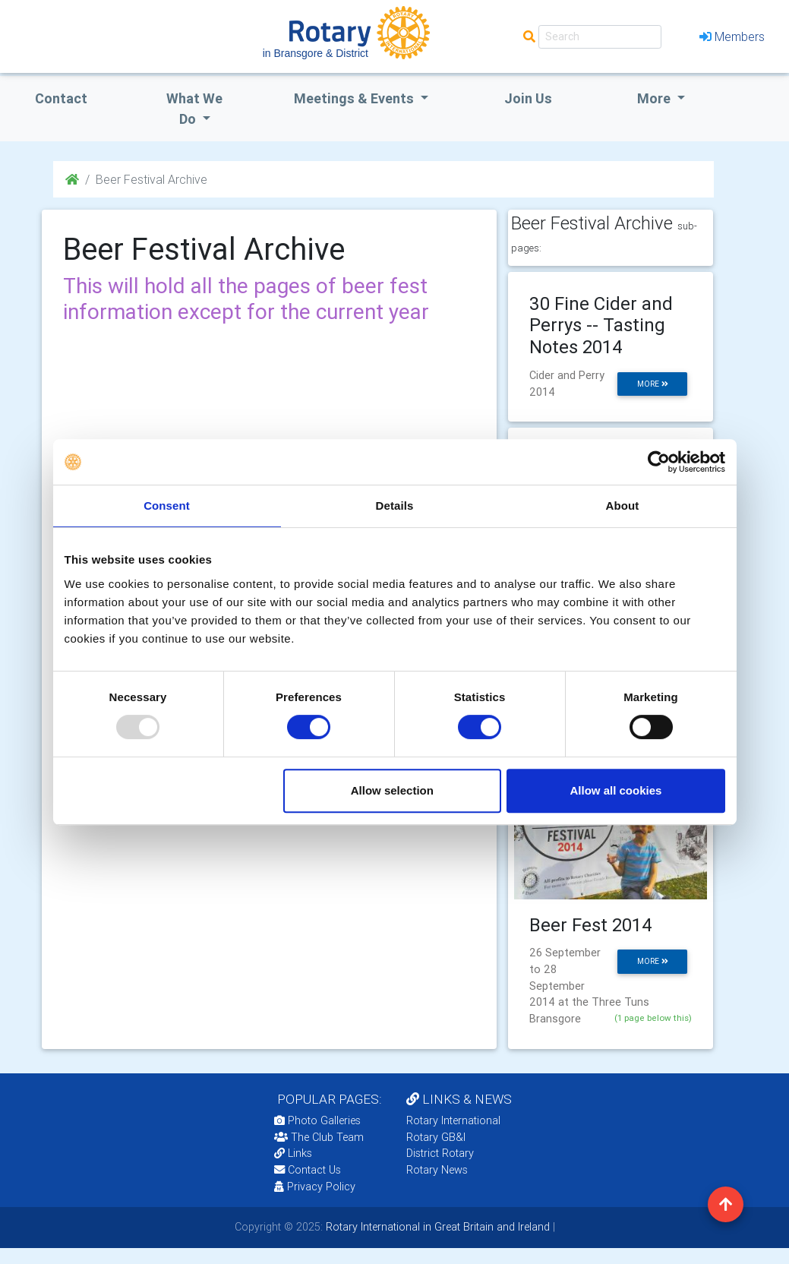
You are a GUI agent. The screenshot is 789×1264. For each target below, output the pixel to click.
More (655, 98)
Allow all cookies (616, 790)
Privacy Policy (314, 1186)
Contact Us (307, 1170)
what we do (194, 109)
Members (732, 36)
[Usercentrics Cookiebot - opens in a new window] (658, 461)
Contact (61, 98)
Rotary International (453, 1120)
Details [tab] (395, 505)
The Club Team (319, 1137)
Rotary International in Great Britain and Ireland (436, 1227)
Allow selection (392, 790)
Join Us (528, 98)
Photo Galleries (317, 1120)
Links (293, 1153)
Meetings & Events (355, 98)
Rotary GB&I (436, 1137)
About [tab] (622, 505)
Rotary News (437, 1170)
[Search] (599, 37)
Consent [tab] (167, 505)
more (652, 384)
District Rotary (440, 1153)
